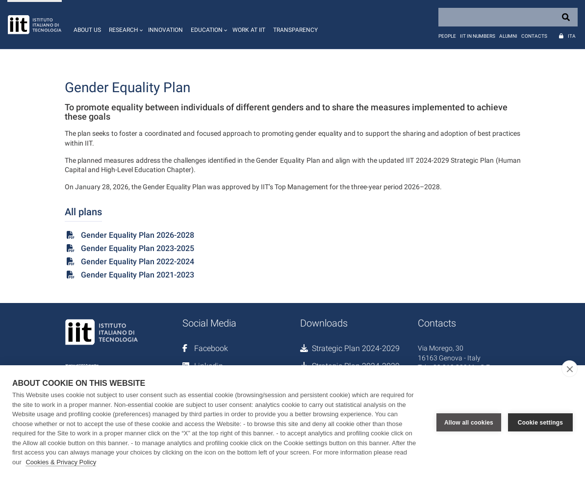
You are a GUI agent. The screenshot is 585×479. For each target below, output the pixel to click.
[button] (124, 24)
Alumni (508, 36)
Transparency (295, 29)
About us (87, 29)
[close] (569, 368)
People (447, 36)
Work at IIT (248, 29)
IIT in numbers (477, 36)
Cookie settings (540, 422)
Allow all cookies (468, 422)
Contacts (534, 36)
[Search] (508, 17)
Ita (572, 36)
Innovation (165, 29)
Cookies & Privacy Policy (60, 462)
